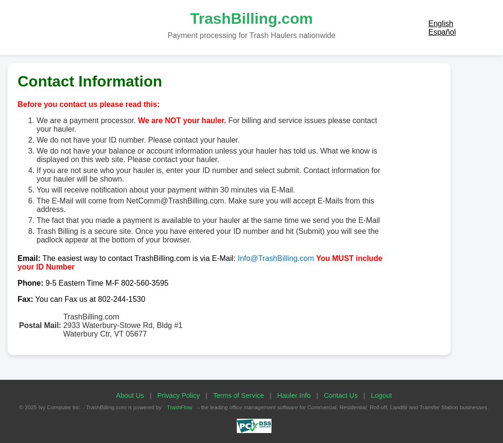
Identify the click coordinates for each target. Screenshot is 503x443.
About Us (130, 395)
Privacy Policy (178, 395)
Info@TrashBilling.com (276, 258)
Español (442, 32)
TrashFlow (179, 407)
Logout (381, 395)
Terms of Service (238, 395)
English (440, 23)
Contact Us (341, 395)
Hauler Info (293, 395)
